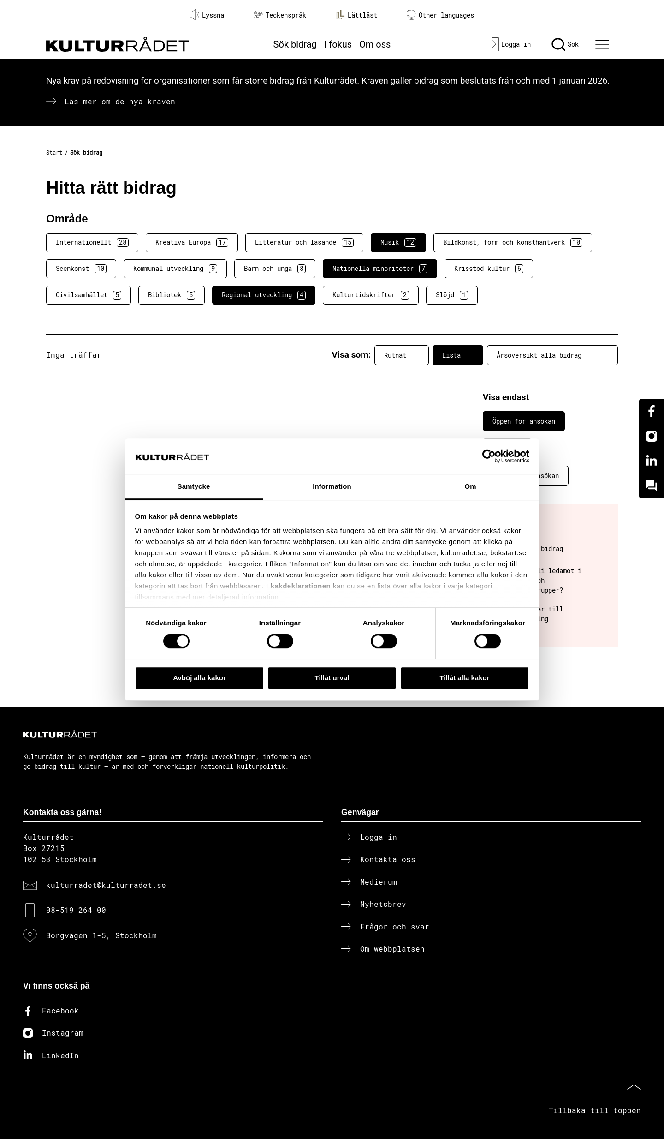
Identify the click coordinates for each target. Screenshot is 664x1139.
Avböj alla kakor (199, 678)
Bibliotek (171, 295)
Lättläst (356, 14)
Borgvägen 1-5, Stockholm (101, 935)
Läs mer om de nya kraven (120, 101)
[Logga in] (508, 44)
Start (54, 152)
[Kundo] (651, 486)
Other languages (440, 15)
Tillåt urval (332, 678)
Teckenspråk (280, 15)
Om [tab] (470, 486)
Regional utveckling (264, 295)
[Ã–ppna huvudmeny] (604, 44)
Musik (398, 242)
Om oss (375, 44)
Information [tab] (332, 486)
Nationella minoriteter (379, 268)
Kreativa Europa (191, 242)
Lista (458, 355)
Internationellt (92, 242)
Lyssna (207, 14)
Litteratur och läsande (304, 242)
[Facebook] (651, 411)
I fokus (338, 44)
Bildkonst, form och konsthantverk (512, 242)
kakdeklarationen (301, 586)
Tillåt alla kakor (464, 678)
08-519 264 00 (76, 910)
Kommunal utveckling (175, 268)
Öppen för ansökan (523, 421)
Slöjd (452, 295)
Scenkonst (81, 268)
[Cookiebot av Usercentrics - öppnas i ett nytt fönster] (489, 456)
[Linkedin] (651, 461)
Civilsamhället (88, 295)
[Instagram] (651, 436)
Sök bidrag (295, 44)
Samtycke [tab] (194, 486)
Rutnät (401, 355)
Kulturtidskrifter (370, 295)
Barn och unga (275, 268)
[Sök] (565, 44)
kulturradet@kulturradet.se (106, 885)
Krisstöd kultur (488, 268)
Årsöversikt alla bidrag (552, 355)
